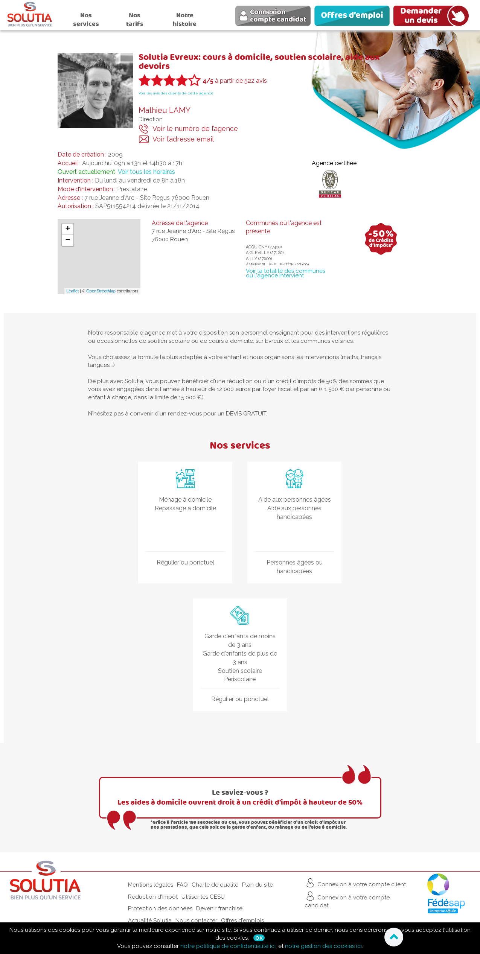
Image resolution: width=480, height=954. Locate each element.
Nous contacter (196, 920)
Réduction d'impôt (153, 896)
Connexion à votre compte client (355, 883)
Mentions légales (150, 884)
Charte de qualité (215, 884)
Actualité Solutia (150, 920)
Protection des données (160, 908)
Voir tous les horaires (146, 171)
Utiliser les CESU (203, 896)
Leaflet (72, 291)
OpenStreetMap (101, 291)
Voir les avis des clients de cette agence (176, 93)
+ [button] (67, 229)
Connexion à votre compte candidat (347, 899)
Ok (259, 938)
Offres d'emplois (242, 920)
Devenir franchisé (219, 908)
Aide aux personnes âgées (294, 499)
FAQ (182, 884)
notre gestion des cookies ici (323, 946)
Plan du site (257, 884)
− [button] (67, 240)
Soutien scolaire (240, 670)
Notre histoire (185, 19)
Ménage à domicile (185, 499)
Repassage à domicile (185, 508)
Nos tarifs (134, 19)
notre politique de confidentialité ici (228, 946)
